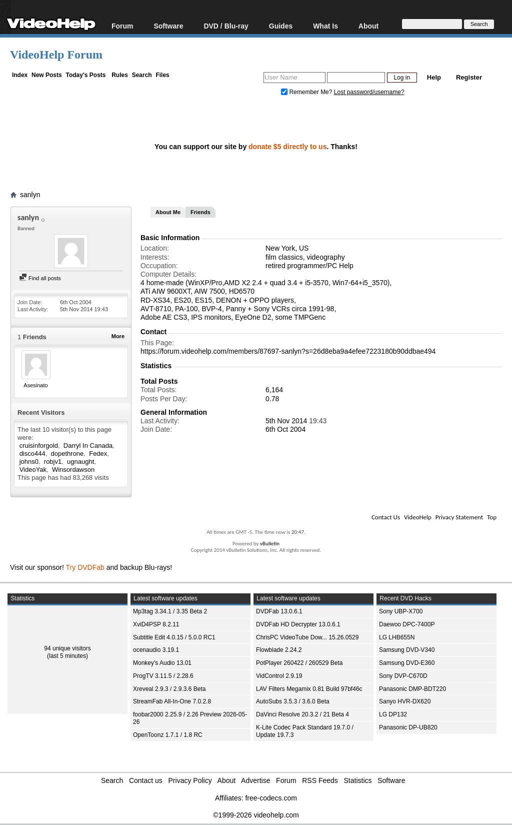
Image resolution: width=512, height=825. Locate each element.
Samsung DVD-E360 (406, 662)
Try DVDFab (85, 567)
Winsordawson (73, 469)
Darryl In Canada (88, 445)
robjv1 (53, 461)
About (368, 26)
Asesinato (36, 385)
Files (162, 75)
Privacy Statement (459, 517)
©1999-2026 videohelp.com (255, 815)
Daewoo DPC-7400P (406, 624)
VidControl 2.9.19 (279, 675)
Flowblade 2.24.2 (279, 649)
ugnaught (80, 461)
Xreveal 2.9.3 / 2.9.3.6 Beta (169, 688)
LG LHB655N (396, 637)
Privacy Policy (190, 780)
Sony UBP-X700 (400, 611)
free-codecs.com (270, 798)
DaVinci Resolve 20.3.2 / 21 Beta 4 (302, 714)
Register (469, 77)
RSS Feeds (320, 780)
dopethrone (67, 453)
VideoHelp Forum (56, 54)
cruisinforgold (39, 445)
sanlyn (30, 195)
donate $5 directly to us (287, 147)
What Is (325, 26)
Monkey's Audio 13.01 (162, 662)
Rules (120, 75)
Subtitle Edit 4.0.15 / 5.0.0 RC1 (174, 637)
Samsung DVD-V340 (406, 649)
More (118, 336)
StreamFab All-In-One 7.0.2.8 (172, 701)
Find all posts (40, 278)
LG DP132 (393, 714)
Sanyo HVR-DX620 (404, 701)
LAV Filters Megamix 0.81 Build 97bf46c (309, 688)
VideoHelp (418, 517)
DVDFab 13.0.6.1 (279, 611)
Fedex (98, 453)
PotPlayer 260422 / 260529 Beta (299, 662)
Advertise (255, 780)
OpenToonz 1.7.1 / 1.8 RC (167, 734)
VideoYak (33, 469)
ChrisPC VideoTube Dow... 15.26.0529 (307, 637)
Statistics (358, 780)
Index (20, 75)
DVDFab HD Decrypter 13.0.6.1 (298, 624)
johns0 (29, 461)
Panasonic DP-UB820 (408, 727)
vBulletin (270, 543)
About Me (168, 212)
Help (434, 77)
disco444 (33, 453)
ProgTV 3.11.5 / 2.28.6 (163, 675)
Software (168, 26)
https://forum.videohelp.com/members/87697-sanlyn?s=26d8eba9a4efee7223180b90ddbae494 (288, 351)
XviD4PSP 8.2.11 (156, 624)
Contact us (145, 780)
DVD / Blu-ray (226, 26)
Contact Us (386, 517)
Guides (280, 26)
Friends (200, 212)
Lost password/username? (369, 92)
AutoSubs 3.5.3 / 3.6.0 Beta (293, 701)
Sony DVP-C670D (403, 675)
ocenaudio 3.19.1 (156, 649)
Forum (123, 26)
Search (142, 75)
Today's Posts (86, 75)
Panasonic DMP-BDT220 (412, 688)
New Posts (47, 75)
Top (491, 517)
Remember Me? (307, 92)
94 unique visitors (67, 648)
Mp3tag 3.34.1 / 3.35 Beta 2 (170, 611)
